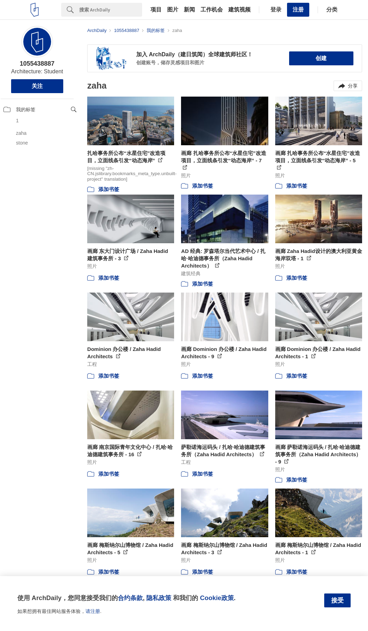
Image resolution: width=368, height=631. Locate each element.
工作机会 (212, 10)
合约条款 (130, 597)
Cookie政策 (217, 597)
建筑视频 (239, 10)
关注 (37, 86)
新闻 (189, 10)
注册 (298, 10)
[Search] (110, 10)
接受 (337, 600)
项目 (156, 10)
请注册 (92, 611)
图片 (172, 10)
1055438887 (37, 63)
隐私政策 (158, 597)
